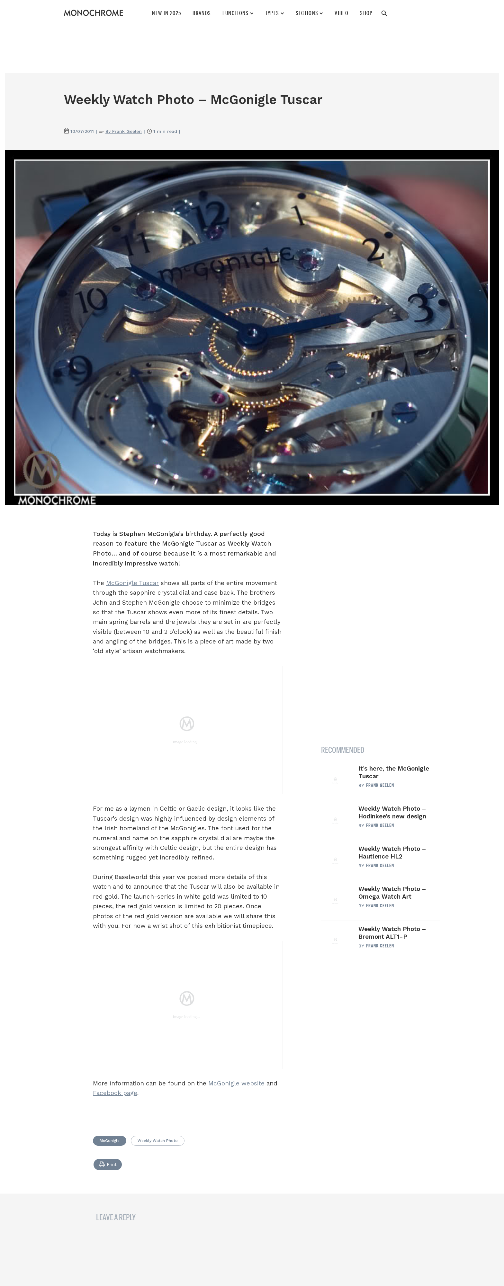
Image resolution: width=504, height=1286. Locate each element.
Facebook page (115, 1093)
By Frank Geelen (123, 131)
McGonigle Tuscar (132, 583)
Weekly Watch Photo (158, 1140)
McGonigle (110, 1140)
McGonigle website (236, 1083)
